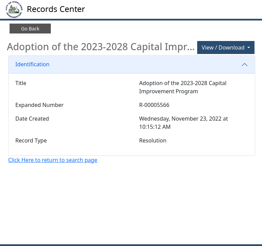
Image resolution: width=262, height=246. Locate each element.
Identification (32, 64)
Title (20, 83)
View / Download (224, 47)
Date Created (32, 118)
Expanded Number (39, 105)
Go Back (30, 28)
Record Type (31, 140)
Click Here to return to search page (52, 160)
